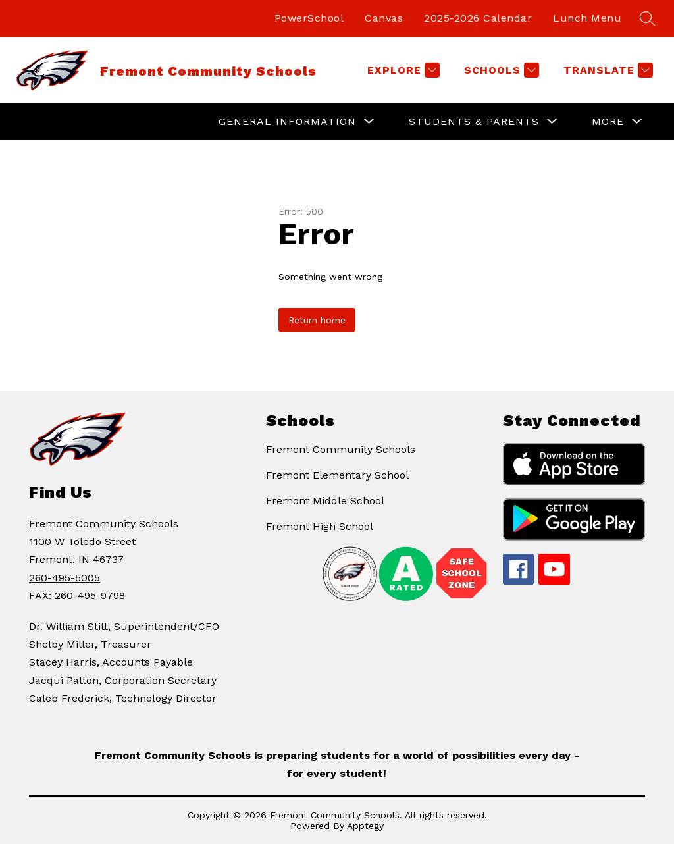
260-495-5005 (64, 577)
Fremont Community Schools (340, 449)
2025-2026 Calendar (478, 18)
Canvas (384, 18)
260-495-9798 (90, 595)
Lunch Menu (587, 18)
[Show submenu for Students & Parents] (474, 122)
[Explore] (402, 70)
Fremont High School (319, 526)
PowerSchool (309, 18)
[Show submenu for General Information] (287, 122)
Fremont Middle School (325, 500)
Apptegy (365, 825)
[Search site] (648, 18)
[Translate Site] (606, 70)
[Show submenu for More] (608, 122)
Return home (317, 320)
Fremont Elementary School (337, 475)
